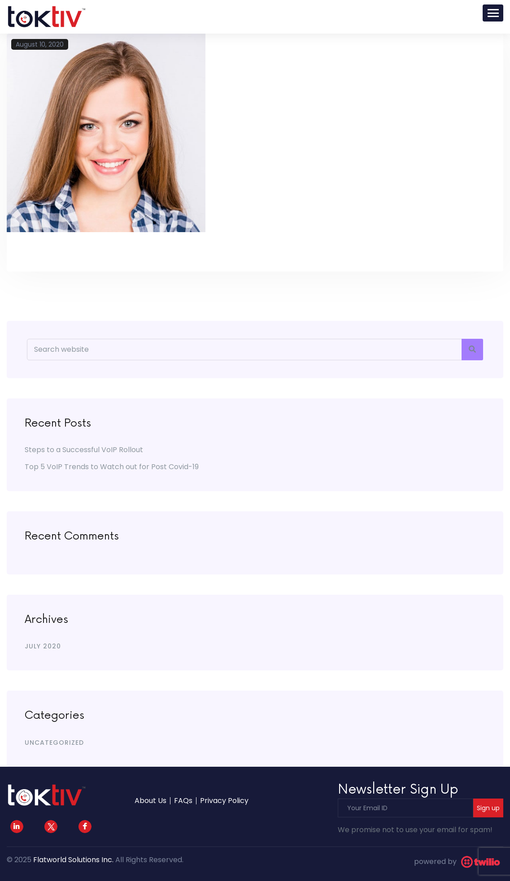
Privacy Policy (224, 800)
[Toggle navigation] (493, 13)
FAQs (183, 800)
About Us (150, 800)
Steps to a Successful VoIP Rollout (84, 450)
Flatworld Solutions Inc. (73, 860)
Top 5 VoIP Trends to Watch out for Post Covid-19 (112, 467)
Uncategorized (54, 742)
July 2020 (43, 646)
